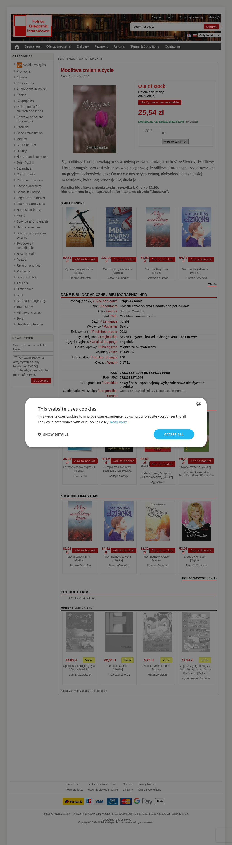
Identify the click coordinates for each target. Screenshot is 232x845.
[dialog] (116, 422)
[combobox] (198, 404)
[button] (53, 434)
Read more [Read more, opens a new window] (119, 422)
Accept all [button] (174, 434)
